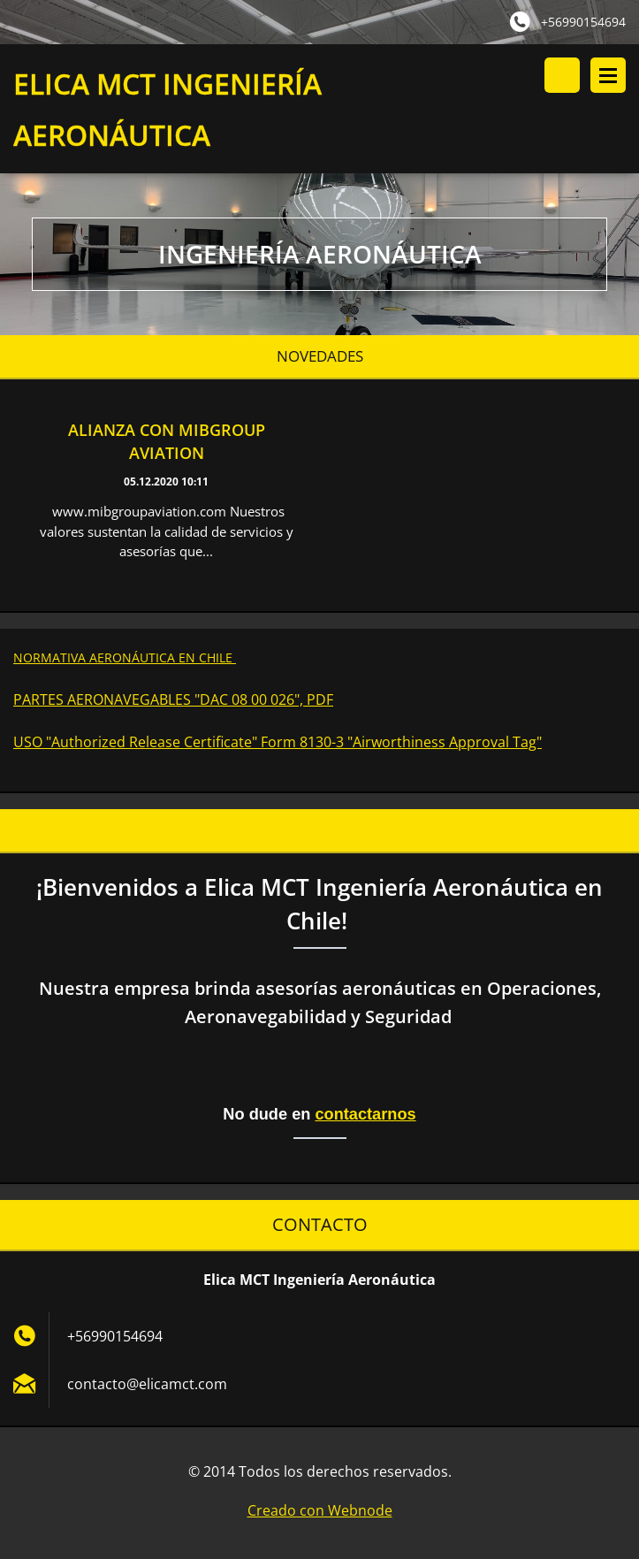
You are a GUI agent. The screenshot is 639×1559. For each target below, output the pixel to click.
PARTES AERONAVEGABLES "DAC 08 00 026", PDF (173, 701)
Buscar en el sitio (562, 75)
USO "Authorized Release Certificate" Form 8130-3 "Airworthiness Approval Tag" (277, 743)
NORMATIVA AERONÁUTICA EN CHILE (124, 659)
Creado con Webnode (319, 1513)
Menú (608, 75)
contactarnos (365, 1116)
